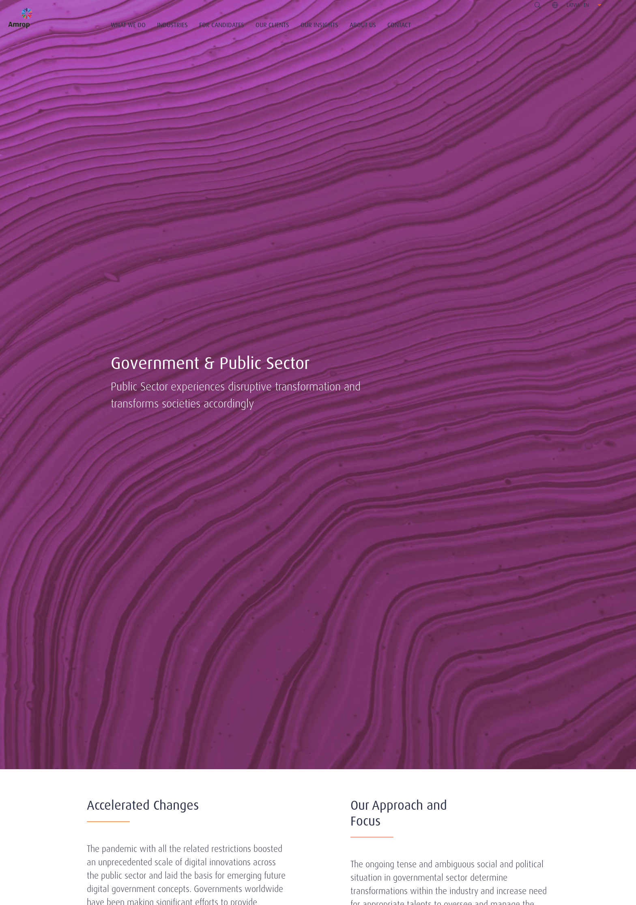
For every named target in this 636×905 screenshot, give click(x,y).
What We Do (128, 25)
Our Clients (272, 25)
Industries (172, 25)
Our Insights (319, 25)
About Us (363, 25)
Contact (399, 25)
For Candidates (221, 25)
